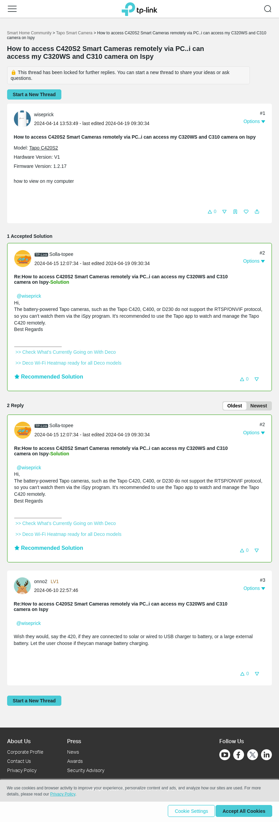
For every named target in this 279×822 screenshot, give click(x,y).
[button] (12, 9)
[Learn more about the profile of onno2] (24, 586)
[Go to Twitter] (252, 755)
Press (74, 741)
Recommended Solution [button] (48, 377)
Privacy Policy (22, 770)
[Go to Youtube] (224, 754)
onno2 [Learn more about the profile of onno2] (40, 582)
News (73, 752)
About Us (19, 741)
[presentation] (22, 118)
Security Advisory (85, 770)
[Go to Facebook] (238, 754)
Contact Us (19, 761)
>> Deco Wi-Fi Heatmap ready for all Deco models (68, 363)
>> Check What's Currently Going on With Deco (65, 352)
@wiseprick (29, 296)
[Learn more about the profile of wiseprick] (24, 118)
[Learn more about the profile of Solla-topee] (24, 258)
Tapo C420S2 (43, 148)
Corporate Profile (25, 752)
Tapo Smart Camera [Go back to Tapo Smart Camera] (74, 33)
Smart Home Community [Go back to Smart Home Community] (29, 33)
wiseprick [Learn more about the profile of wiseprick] (44, 114)
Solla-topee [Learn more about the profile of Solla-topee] (61, 254)
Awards (75, 761)
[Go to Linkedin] (266, 754)
